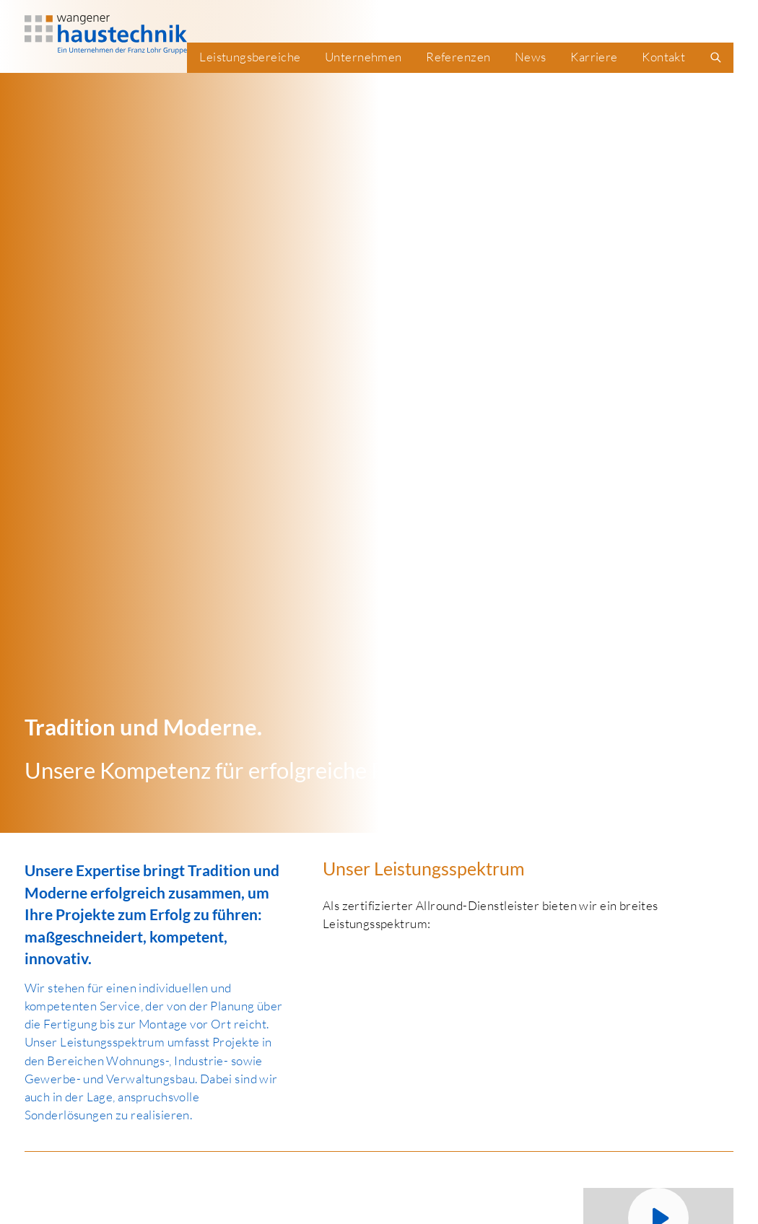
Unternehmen (363, 56)
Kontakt (663, 56)
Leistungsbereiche (249, 56)
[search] (715, 58)
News (530, 56)
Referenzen (458, 56)
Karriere (593, 56)
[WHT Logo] (106, 34)
